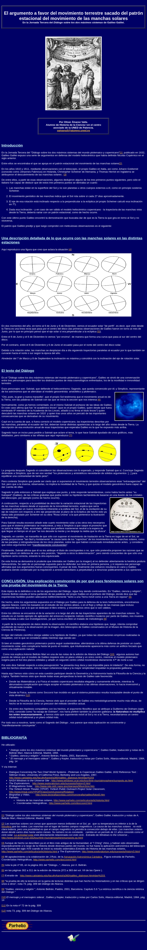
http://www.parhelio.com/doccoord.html (70, 803)
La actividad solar (24, 835)
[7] (70, 435)
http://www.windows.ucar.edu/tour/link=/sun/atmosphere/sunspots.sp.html (92, 780)
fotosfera (7, 826)
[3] (65, 174)
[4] (70, 249)
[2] (120, 163)
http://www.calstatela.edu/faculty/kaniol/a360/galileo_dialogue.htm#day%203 (51, 777)
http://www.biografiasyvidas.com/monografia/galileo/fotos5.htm (70, 794)
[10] (112, 654)
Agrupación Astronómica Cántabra (83, 856)
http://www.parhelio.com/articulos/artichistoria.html (81, 800)
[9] (105, 618)
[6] (99, 399)
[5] (98, 331)
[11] (4, 905)
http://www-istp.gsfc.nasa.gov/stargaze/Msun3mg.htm (64, 786)
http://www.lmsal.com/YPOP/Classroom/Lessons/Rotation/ (41, 791)
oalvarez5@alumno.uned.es (73, 130)
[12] (28, 695)
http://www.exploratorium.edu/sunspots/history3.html (61, 783)
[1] (121, 152)
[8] (130, 596)
